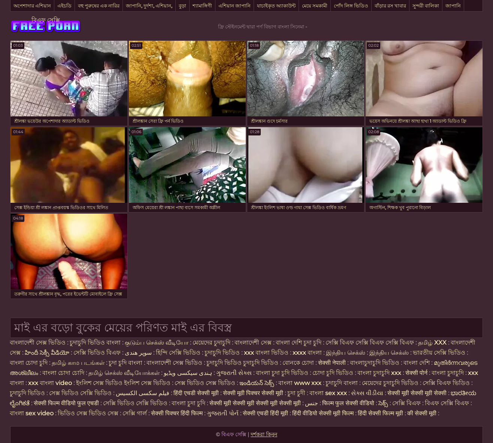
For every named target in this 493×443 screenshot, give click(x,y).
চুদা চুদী (297, 393)
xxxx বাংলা (307, 352)
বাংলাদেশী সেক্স (254, 342)
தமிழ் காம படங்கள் (78, 362)
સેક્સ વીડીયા (367, 393)
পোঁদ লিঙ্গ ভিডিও (351, 6)
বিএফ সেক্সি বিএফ (448, 403)
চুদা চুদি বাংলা (126, 362)
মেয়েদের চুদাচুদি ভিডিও (391, 383)
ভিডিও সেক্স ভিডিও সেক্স (88, 413)
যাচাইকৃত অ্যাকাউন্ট (276, 6)
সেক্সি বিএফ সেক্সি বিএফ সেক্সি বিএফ (370, 342)
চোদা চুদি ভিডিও (332, 372)
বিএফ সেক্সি (45, 20)
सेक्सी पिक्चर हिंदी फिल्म (177, 413)
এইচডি (64, 6)
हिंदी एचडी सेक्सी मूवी (196, 393)
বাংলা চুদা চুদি (189, 403)
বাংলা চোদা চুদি (29, 362)
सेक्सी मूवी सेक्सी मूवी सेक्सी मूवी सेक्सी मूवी (255, 403)
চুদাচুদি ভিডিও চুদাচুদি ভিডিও (242, 362)
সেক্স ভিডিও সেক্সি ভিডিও (80, 393)
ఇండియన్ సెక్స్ (256, 383)
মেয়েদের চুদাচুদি (212, 342)
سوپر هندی (138, 352)
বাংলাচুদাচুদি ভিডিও (375, 362)
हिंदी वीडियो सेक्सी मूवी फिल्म (323, 413)
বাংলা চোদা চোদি (63, 372)
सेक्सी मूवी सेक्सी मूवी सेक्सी (417, 393)
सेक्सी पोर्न (416, 372)
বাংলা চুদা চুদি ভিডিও (283, 372)
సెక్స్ (383, 403)
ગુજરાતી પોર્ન (223, 413)
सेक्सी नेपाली (332, 362)
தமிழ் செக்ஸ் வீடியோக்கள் (124, 372)
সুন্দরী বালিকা (425, 6)
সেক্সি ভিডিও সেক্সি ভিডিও (136, 403)
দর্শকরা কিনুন (264, 434)
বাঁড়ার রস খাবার (390, 6)
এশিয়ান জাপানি (234, 6)
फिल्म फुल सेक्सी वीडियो (348, 403)
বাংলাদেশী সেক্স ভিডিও (38, 342)
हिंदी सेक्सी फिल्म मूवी (380, 413)
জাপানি (453, 6)
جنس (311, 403)
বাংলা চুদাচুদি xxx (380, 372)
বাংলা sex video (32, 413)
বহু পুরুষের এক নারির (99, 6)
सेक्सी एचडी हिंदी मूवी (266, 413)
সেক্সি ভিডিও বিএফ (97, 352)
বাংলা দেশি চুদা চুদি (298, 342)
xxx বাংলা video (50, 383)
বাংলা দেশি (416, 362)
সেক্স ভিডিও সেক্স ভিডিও (206, 383)
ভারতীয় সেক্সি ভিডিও (439, 352)
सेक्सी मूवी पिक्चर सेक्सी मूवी (254, 393)
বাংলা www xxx (300, 383)
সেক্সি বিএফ (407, 403)
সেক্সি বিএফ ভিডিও (446, 383)
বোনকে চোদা (298, 362)
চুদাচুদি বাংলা (342, 383)
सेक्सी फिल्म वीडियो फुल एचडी (66, 403)
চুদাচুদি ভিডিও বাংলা (95, 342)
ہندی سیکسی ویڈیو (188, 372)
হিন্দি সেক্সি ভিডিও (178, 352)
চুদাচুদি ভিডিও (223, 352)
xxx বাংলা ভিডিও (266, 352)
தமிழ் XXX (432, 342)
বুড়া (182, 6)
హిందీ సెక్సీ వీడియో (47, 352)
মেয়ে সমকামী (314, 6)
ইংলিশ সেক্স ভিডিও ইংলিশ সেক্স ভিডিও (123, 383)
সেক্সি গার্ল (135, 413)
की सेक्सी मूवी (422, 413)
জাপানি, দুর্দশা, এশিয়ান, (149, 6)
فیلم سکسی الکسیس (142, 393)
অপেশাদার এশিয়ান (32, 6)
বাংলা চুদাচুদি (448, 372)
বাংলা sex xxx (328, 393)
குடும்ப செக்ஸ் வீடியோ (156, 342)
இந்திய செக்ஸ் (345, 352)
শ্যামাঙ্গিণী (202, 6)
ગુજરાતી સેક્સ (234, 372)
